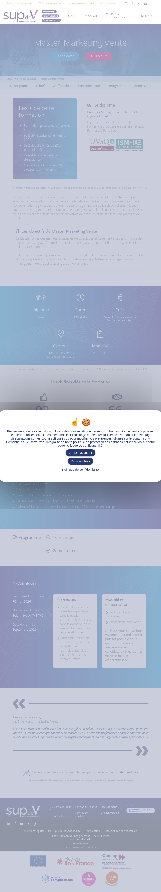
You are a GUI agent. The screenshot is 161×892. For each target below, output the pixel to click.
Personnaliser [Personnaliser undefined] (80, 461)
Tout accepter (80, 452)
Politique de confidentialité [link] (80, 469)
